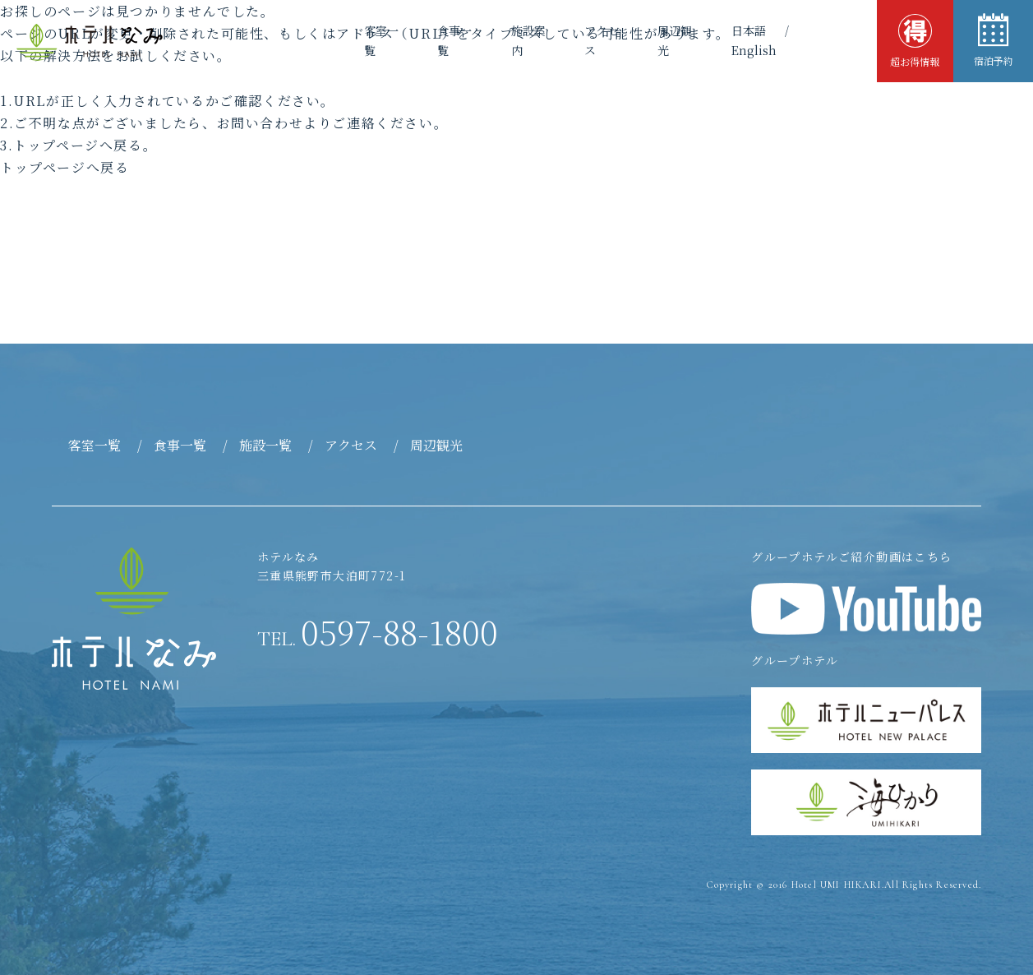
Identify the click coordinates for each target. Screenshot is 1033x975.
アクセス (578, 40)
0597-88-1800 (377, 631)
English (813, 40)
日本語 (729, 40)
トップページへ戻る (64, 167)
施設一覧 (265, 445)
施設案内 (499, 40)
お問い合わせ (260, 122)
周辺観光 (657, 40)
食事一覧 (420, 40)
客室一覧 (341, 40)
